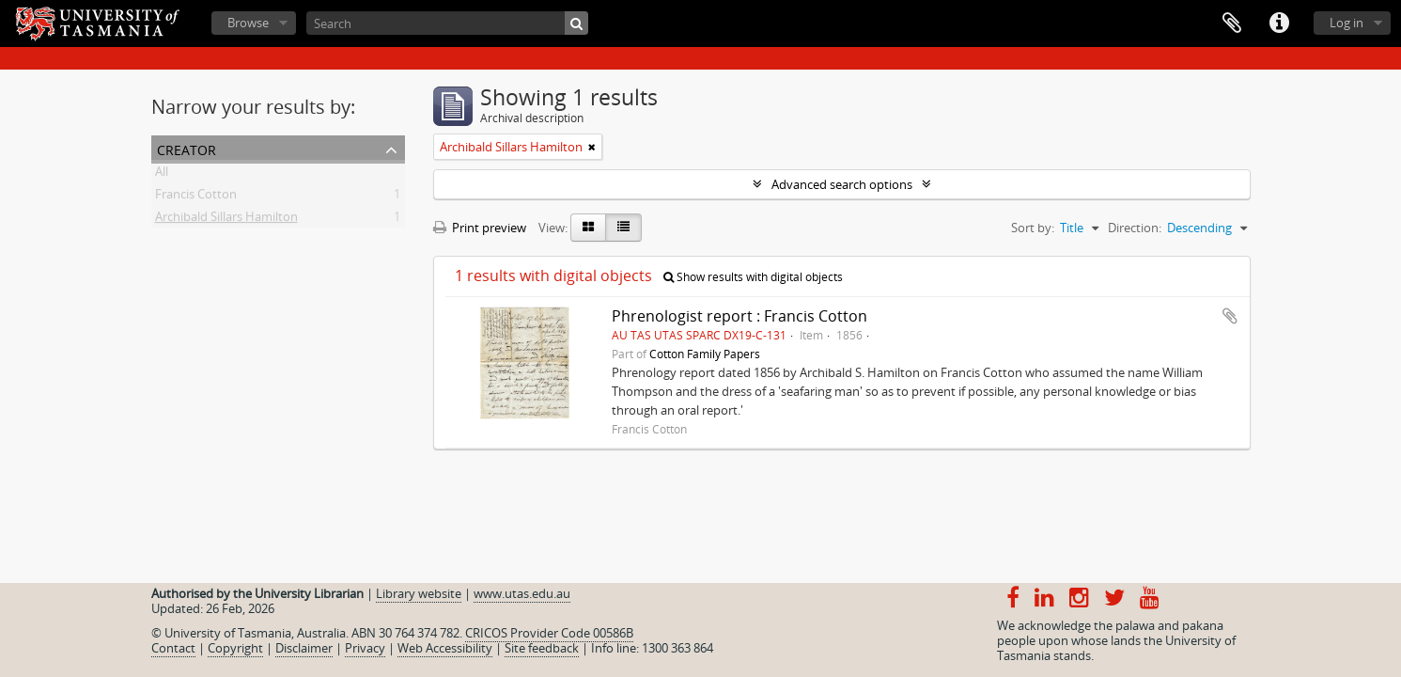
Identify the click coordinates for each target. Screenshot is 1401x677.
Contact (173, 647)
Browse (248, 22)
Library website (418, 593)
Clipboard (1231, 23)
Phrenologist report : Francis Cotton (739, 316)
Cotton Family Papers (704, 353)
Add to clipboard (1230, 316)
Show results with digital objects (753, 277)
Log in (1346, 22)
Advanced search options (841, 184)
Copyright (235, 647)
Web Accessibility (444, 647)
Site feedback (542, 647)
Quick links (1278, 23)
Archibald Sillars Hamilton (226, 220)
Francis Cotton (196, 197)
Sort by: (1032, 227)
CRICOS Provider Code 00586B (549, 632)
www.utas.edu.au (522, 593)
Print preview (479, 227)
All (161, 174)
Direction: (1134, 227)
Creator (186, 148)
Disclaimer (304, 647)
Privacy (365, 647)
